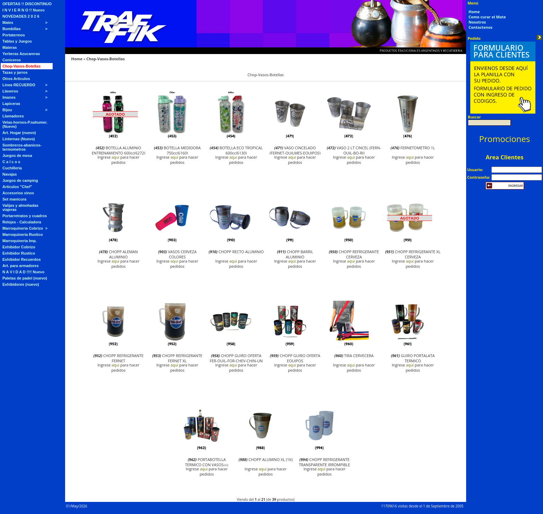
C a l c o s (11, 162)
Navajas (9, 174)
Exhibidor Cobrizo (18, 247)
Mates (7, 22)
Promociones (504, 138)
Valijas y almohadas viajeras (20, 207)
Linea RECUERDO (18, 85)
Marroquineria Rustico (22, 234)
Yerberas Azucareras (21, 54)
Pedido (474, 38)
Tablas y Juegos (17, 41)
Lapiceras (11, 103)
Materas (9, 47)
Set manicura (14, 199)
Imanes (9, 97)
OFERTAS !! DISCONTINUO (27, 4)
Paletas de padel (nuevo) (24, 278)
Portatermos (13, 35)
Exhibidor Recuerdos (21, 259)
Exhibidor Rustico (18, 253)
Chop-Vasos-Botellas (21, 66)
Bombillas (11, 29)
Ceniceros (11, 60)
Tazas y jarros (15, 72)
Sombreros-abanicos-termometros (22, 147)
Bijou (7, 110)
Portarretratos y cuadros (24, 216)
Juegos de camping (20, 180)
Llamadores (13, 116)
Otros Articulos (16, 79)
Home (77, 58)
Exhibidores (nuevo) (20, 284)
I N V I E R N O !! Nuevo (23, 10)
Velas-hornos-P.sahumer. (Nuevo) (24, 124)
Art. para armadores (20, 266)
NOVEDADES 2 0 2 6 (20, 16)
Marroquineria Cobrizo (22, 228)
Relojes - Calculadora (21, 222)
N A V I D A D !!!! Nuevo (23, 272)
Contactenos (480, 27)
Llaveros (10, 91)
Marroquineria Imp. (19, 241)
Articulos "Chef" (17, 187)
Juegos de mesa (17, 155)
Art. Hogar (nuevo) (19, 133)
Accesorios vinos (18, 193)
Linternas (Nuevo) (18, 139)
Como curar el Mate (487, 16)
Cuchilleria (12, 168)
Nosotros (477, 22)
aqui (115, 157)
